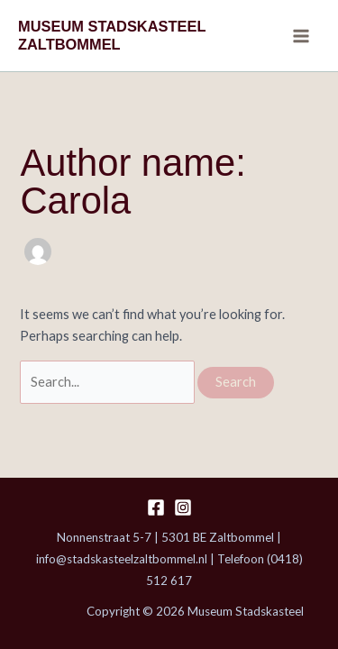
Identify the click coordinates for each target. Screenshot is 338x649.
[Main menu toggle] (301, 36)
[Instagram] (183, 507)
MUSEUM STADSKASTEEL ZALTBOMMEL (112, 35)
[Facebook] (156, 507)
